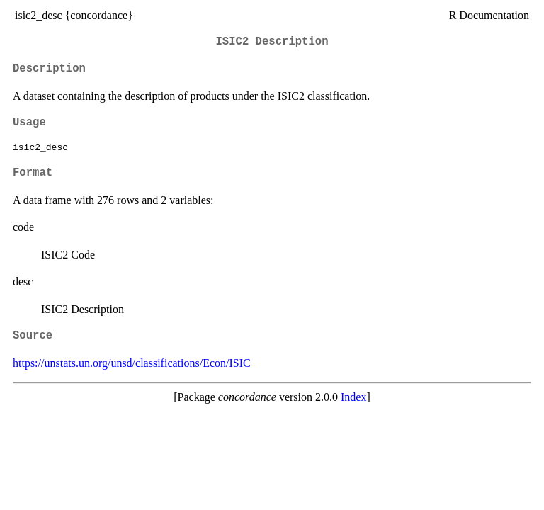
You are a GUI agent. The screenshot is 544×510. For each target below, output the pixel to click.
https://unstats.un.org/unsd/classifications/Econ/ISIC (132, 363)
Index (353, 397)
